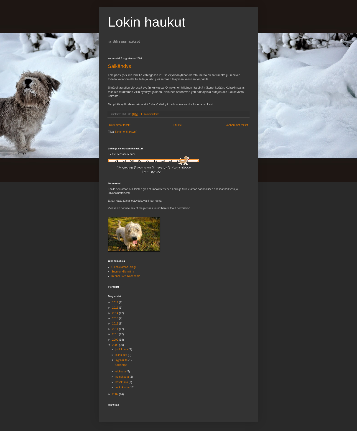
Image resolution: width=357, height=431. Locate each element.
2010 (115, 334)
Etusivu (177, 125)
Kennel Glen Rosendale (125, 276)
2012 (115, 323)
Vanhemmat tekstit (237, 125)
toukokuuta (122, 387)
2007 (115, 394)
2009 (115, 339)
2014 (115, 313)
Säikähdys (119, 66)
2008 (115, 345)
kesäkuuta (122, 382)
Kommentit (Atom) (126, 131)
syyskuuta (121, 360)
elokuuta (121, 371)
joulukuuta (122, 349)
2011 (115, 329)
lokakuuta (121, 355)
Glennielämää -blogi (123, 267)
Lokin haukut (146, 22)
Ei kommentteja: (150, 114)
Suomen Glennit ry (122, 271)
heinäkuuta (122, 376)
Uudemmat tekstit (119, 125)
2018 (115, 302)
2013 (115, 318)
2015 (115, 307)
